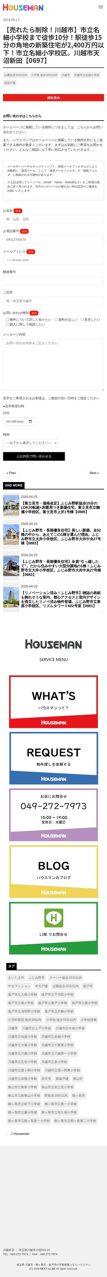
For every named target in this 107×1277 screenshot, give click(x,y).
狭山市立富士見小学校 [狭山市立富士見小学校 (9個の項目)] (57, 1087)
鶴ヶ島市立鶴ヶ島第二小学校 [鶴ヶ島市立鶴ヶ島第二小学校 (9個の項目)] (75, 1120)
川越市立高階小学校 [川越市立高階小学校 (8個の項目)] (22, 1078)
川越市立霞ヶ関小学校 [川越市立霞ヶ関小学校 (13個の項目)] (24, 1070)
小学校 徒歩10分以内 (44, 75)
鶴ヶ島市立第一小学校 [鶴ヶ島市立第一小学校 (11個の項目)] (61, 1104)
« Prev (11, 473)
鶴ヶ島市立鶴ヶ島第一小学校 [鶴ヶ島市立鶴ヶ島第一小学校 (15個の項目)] (29, 1120)
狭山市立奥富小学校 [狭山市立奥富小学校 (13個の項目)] (22, 1087)
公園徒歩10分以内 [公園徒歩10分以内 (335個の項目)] (65, 986)
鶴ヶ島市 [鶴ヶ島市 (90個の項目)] (78, 1095)
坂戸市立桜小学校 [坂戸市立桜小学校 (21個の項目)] (85, 1003)
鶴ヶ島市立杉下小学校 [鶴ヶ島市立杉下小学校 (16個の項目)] (24, 1104)
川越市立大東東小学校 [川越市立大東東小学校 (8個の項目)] (57, 1045)
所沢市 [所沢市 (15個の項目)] (46, 1078)
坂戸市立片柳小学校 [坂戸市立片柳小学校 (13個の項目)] (59, 1011)
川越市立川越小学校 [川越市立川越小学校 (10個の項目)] (22, 1053)
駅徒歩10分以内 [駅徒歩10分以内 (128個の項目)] (56, 1095)
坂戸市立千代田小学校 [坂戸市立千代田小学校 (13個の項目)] (57, 994)
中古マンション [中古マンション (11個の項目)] (19, 986)
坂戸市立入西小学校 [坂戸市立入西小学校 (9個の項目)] (22, 994)
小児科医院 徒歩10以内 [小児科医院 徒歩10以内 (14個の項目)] (24, 1019)
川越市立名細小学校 (86, 75)
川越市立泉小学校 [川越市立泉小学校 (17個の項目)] (54, 1062)
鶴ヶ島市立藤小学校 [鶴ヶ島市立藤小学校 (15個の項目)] (22, 1112)
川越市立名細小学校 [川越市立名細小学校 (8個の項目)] (55, 1036)
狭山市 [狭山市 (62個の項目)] (78, 1078)
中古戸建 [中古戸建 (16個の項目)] (41, 986)
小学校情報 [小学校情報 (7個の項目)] (89, 1019)
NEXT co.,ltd (47, 1268)
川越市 (66, 75)
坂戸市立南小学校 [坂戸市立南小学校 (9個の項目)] (21, 1003)
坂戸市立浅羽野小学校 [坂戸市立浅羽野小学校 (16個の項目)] (24, 1011)
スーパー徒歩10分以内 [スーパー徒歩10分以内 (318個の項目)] (65, 977)
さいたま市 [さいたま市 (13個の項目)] (16, 977)
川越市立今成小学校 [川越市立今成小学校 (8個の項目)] (70, 1028)
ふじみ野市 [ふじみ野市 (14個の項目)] (37, 977)
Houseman (21, 1133)
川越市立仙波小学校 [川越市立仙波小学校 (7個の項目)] (22, 1036)
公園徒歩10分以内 (15, 75)
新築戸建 (9, 82)
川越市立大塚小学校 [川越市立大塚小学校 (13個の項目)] (22, 1045)
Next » (94, 473)
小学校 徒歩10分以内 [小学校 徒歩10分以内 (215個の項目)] (61, 1019)
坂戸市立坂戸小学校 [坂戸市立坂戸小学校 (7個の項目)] (52, 1003)
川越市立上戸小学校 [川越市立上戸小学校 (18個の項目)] (36, 1028)
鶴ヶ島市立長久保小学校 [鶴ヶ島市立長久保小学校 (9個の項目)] (59, 1112)
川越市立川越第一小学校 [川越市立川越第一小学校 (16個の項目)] (59, 1053)
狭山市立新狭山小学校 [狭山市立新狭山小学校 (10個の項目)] (24, 1095)
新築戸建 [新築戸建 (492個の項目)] (62, 1078)
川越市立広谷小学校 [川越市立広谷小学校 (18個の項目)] (22, 1062)
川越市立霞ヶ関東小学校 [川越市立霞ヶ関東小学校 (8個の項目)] (62, 1070)
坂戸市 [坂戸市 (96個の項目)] (88, 986)
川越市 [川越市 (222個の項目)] (13, 1028)
